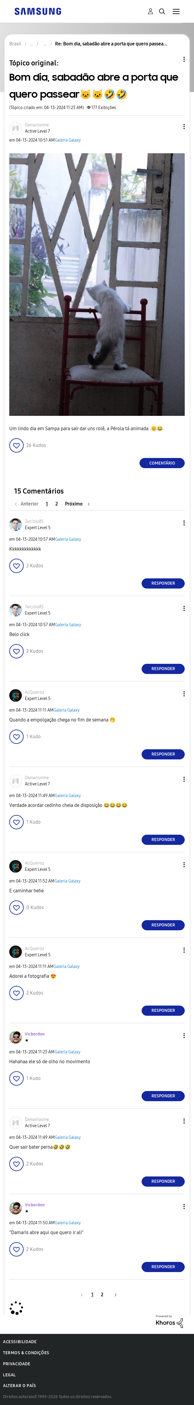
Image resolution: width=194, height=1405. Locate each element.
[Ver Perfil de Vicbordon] (35, 1034)
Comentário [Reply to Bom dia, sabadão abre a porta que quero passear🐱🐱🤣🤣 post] (162, 463)
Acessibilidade (20, 1341)
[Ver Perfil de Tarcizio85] (34, 521)
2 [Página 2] (56, 504)
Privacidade (17, 1363)
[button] (174, 126)
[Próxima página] (77, 504)
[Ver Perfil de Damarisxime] (37, 125)
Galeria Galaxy (68, 140)
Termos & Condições (26, 1352)
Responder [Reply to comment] (163, 583)
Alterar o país (19, 1385)
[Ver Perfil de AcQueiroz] (34, 692)
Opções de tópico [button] (174, 59)
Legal (9, 1375)
